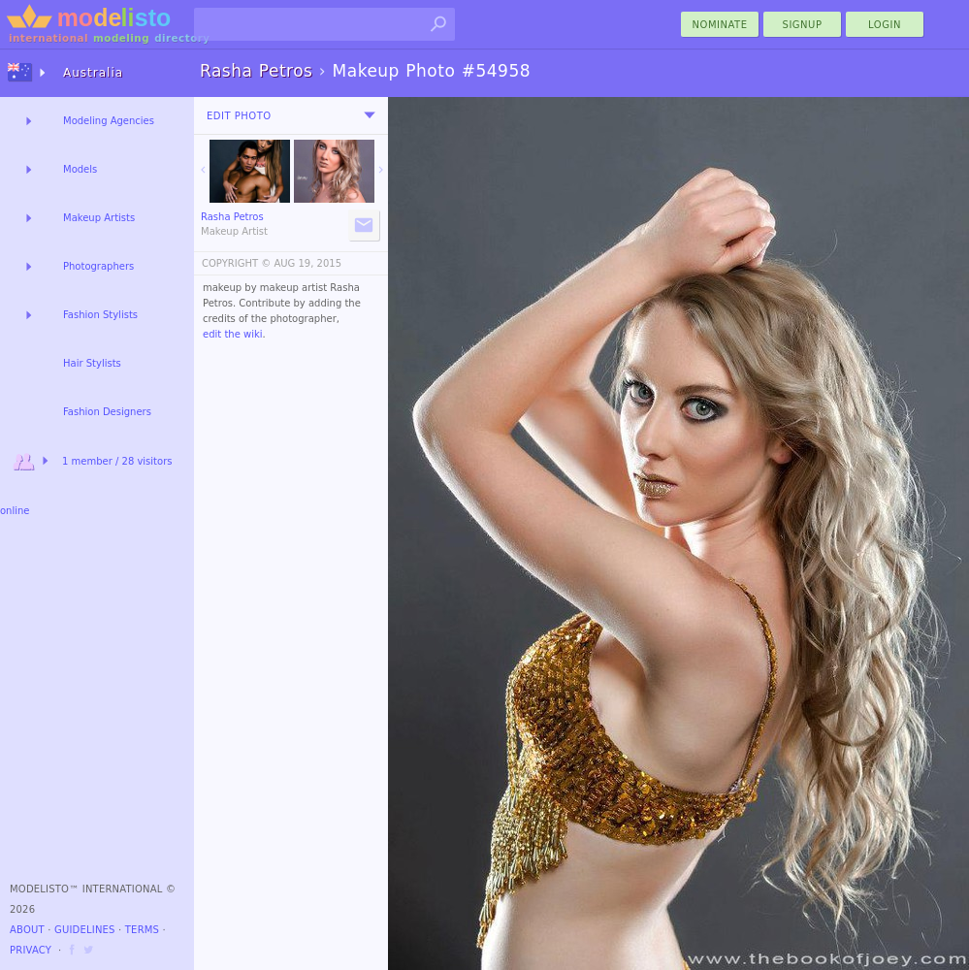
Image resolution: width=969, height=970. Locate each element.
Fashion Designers (107, 411)
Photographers (98, 266)
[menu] (369, 115)
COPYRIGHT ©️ (236, 263)
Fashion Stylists (100, 314)
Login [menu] (884, 24)
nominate (720, 24)
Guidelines (84, 929)
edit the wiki (233, 334)
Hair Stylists (92, 363)
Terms (142, 929)
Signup (803, 24)
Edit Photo (239, 116)
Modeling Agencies (108, 120)
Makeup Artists (99, 217)
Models (80, 169)
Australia (93, 73)
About (27, 929)
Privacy (30, 950)
